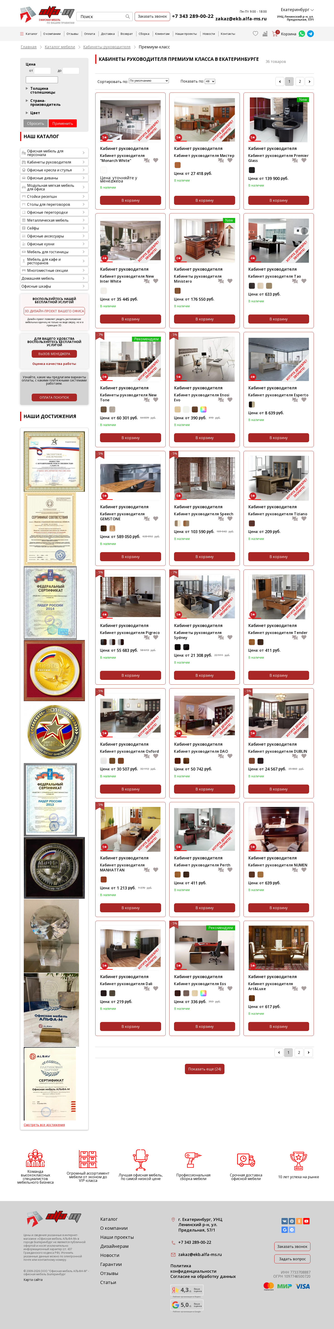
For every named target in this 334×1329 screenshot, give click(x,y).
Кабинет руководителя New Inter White (127, 279)
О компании (52, 34)
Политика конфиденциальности (193, 1268)
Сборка (144, 34)
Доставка (108, 34)
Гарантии (111, 1264)
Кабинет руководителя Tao (274, 276)
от (31, 70)
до (60, 70)
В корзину (131, 200)
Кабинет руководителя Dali (126, 983)
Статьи (108, 1282)
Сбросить (35, 123)
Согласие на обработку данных (203, 1276)
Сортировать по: (113, 81)
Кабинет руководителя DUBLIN (277, 751)
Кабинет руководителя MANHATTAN (122, 867)
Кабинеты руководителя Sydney (198, 635)
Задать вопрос (292, 1258)
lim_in (210, 81)
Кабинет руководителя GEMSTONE (122, 516)
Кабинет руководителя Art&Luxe (270, 986)
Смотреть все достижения (44, 1124)
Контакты (228, 34)
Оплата (89, 34)
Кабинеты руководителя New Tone (128, 397)
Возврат (127, 34)
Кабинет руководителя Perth (202, 864)
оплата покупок (54, 397)
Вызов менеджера (54, 354)
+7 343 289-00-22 (193, 15)
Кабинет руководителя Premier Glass (278, 158)
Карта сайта (33, 1279)
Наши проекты (186, 34)
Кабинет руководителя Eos (200, 983)
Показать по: (192, 81)
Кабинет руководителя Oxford (129, 751)
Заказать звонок (292, 1246)
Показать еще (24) (204, 1068)
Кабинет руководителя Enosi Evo (201, 397)
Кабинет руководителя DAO (201, 751)
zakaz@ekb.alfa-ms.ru (241, 19)
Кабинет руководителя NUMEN (277, 864)
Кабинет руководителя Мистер (204, 155)
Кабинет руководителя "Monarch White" (122, 158)
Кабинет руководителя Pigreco (130, 632)
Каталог (109, 1219)
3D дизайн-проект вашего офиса (54, 311)
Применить (62, 123)
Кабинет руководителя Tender (278, 632)
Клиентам (162, 34)
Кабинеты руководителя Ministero (198, 279)
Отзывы (72, 34)
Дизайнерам (114, 1246)
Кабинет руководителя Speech (203, 513)
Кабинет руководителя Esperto (278, 395)
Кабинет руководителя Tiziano (277, 513)
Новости (209, 34)
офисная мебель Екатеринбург (45, 1274)
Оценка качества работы (54, 364)
